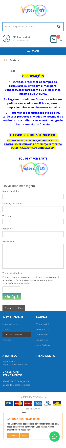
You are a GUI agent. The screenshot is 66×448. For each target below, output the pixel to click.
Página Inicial (42, 324)
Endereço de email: (12, 203)
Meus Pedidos (43, 345)
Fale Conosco (15, 334)
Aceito (24, 436)
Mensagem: (8, 241)
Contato (6, 329)
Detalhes (13, 436)
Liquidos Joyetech (11, 324)
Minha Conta (42, 334)
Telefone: (7, 216)
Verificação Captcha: (12, 272)
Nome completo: (10, 190)
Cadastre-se (42, 339)
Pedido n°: (7, 228)
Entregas (6, 339)
